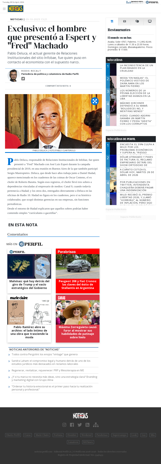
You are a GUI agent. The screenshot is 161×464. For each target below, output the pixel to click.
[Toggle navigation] (5, 9)
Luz (144, 435)
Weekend (86, 435)
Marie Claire (42, 435)
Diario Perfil (13, 435)
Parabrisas (102, 435)
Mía (153, 435)
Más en (24, 244)
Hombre (71, 435)
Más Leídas (114, 60)
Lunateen (73, 442)
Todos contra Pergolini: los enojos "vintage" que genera (45, 354)
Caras (28, 435)
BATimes (88, 442)
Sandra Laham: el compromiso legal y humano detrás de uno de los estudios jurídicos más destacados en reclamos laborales (51, 362)
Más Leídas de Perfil (121, 139)
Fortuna (58, 435)
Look (134, 435)
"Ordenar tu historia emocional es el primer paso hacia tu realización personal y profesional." (52, 388)
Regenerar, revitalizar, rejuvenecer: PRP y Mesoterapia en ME (48, 370)
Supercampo (120, 435)
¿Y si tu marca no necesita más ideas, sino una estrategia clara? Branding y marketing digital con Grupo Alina (54, 378)
